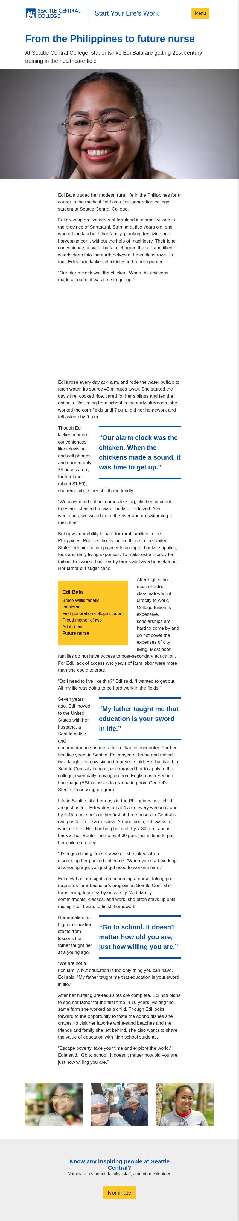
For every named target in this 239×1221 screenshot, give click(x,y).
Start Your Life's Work (127, 13)
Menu (200, 13)
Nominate (119, 1193)
